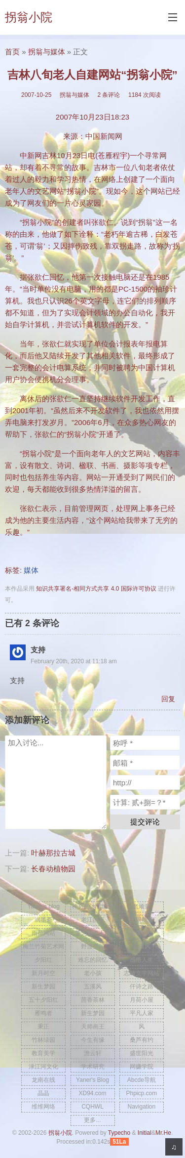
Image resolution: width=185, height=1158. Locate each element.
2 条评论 (108, 94)
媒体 (31, 570)
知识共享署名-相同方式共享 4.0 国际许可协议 (96, 588)
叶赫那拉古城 (53, 853)
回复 (168, 699)
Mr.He (163, 1132)
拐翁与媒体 (46, 51)
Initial (144, 1132)
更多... (92, 1119)
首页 (12, 51)
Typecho (119, 1132)
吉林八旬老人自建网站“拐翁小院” (92, 75)
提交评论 (145, 821)
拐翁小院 (28, 17)
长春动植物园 (53, 868)
